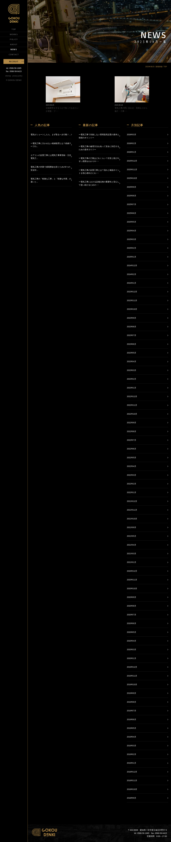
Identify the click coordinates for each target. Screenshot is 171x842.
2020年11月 (132, 580)
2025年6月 (131, 213)
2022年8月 (131, 431)
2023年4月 (131, 361)
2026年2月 (131, 143)
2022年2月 (131, 484)
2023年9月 (131, 318)
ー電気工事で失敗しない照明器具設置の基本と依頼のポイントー (99, 136)
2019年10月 (132, 684)
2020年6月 (131, 623)
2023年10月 (132, 309)
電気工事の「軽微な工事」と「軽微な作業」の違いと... (51, 180)
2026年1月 (131, 152)
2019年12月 (132, 667)
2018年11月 (132, 780)
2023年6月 (131, 344)
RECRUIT (13, 61)
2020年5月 (131, 632)
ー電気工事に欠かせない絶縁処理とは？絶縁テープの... (51, 144)
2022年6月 (131, 449)
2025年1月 (131, 257)
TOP (14, 29)
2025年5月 (131, 222)
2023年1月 (131, 388)
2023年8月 (131, 327)
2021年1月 (131, 562)
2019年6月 (131, 719)
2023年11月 (132, 300)
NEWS (13, 49)
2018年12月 (132, 772)
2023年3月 (131, 370)
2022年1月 (131, 492)
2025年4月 (131, 231)
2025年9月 (131, 187)
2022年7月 (131, 440)
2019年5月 (131, 728)
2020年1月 (131, 658)
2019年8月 (131, 702)
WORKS (14, 34)
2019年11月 (132, 676)
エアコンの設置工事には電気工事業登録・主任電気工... (51, 156)
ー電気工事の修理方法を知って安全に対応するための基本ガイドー (99, 147)
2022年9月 (131, 422)
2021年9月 (131, 527)
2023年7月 (131, 335)
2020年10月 (132, 588)
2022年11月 (132, 405)
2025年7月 (131, 204)
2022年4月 (131, 466)
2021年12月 (132, 501)
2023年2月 (131, 379)
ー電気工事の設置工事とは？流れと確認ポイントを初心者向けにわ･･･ (99, 171)
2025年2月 (131, 248)
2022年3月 (131, 475)
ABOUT (13, 44)
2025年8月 (131, 196)
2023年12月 (132, 292)
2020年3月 (131, 649)
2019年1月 (131, 763)
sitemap (8, 76)
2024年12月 (132, 265)
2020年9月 (131, 597)
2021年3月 (131, 553)
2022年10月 (132, 414)
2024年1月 (131, 283)
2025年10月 (132, 178)
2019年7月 (131, 711)
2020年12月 (132, 571)
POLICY (14, 39)
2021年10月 (132, 519)
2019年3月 (131, 746)
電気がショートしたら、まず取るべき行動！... (51, 134)
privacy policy (17, 76)
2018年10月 (132, 789)
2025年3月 (131, 239)
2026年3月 (131, 134)
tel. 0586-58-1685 (13, 68)
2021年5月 (131, 536)
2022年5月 (131, 457)
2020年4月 (131, 641)
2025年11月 (132, 169)
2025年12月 (132, 161)
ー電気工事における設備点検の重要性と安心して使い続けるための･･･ (99, 183)
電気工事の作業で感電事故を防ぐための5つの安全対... (50, 168)
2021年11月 (132, 510)
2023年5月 (131, 353)
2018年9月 (131, 798)
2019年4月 (131, 737)
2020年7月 (131, 615)
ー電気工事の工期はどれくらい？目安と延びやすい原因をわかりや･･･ (99, 159)
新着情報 (159, 67)
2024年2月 (131, 274)
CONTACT (14, 54)
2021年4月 (131, 545)
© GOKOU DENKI (14, 80)
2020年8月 (131, 606)
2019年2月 (131, 754)
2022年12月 (132, 396)
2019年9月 (131, 693)
